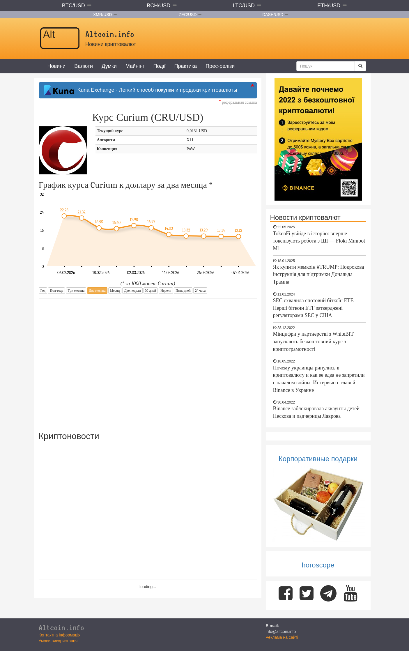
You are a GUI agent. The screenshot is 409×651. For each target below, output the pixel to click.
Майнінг (135, 66)
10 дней (150, 291)
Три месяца (76, 291)
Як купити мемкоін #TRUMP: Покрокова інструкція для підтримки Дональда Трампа (318, 274)
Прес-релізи (220, 66)
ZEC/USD (187, 14)
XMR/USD (102, 14)
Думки (109, 66)
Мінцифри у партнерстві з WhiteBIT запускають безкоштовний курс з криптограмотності (313, 341)
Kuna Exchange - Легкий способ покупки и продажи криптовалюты (140, 90)
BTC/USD (73, 5)
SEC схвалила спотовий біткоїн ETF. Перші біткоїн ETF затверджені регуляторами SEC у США (313, 308)
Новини (56, 66)
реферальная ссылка (238, 102)
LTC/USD (244, 5)
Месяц (115, 291)
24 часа (200, 291)
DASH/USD (272, 14)
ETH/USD (328, 5)
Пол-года (56, 291)
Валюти (83, 66)
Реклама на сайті (282, 637)
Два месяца (97, 291)
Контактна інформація (60, 635)
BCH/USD (158, 5)
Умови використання (58, 640)
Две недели (132, 291)
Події (159, 66)
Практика (185, 66)
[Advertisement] (147, 361)
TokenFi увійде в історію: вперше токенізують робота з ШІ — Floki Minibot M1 (319, 241)
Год (43, 291)
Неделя (165, 291)
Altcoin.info (61, 627)
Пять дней (183, 291)
